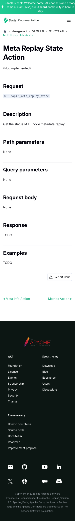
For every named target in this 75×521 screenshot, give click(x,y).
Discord (42, 7)
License (13, 371)
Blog (45, 371)
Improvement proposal (22, 448)
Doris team (15, 436)
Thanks (12, 401)
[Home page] (5, 31)
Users (46, 383)
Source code (16, 430)
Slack (9, 3)
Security (13, 395)
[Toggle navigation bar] (68, 20)
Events (12, 377)
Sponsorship (16, 383)
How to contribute (19, 424)
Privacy (13, 389)
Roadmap (14, 442)
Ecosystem (49, 377)
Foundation (15, 365)
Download (48, 365)
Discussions (49, 389)
